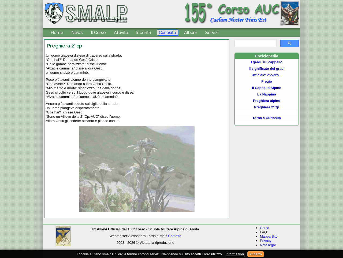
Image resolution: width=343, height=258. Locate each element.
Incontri (143, 32)
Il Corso (98, 32)
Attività (121, 32)
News (77, 32)
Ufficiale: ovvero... (267, 75)
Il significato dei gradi (267, 69)
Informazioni (235, 254)
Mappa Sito (269, 236)
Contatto (174, 236)
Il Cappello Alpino (266, 88)
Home (57, 32)
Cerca (264, 228)
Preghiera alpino (266, 101)
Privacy (265, 241)
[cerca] (255, 43)
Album (190, 32)
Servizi (211, 32)
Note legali (268, 245)
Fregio (266, 81)
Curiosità (167, 32)
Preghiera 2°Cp (266, 107)
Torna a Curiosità (266, 118)
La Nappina (266, 94)
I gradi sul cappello (266, 62)
